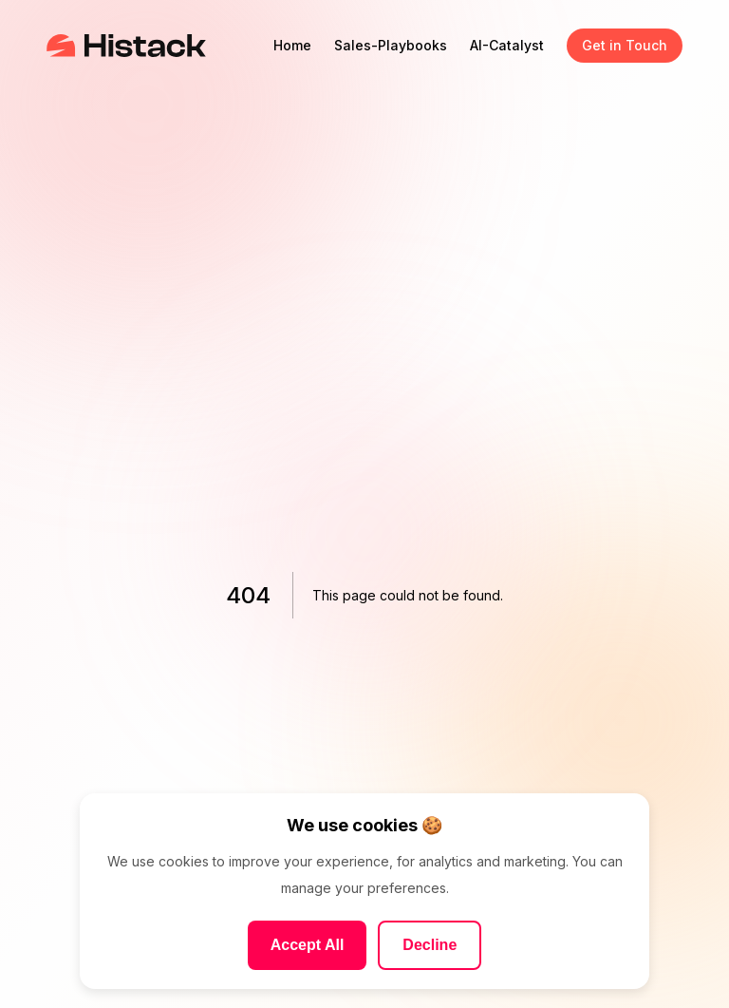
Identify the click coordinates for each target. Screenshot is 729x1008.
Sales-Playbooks (390, 45)
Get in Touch (624, 45)
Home (292, 45)
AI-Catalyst (507, 45)
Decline (429, 945)
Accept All (308, 945)
